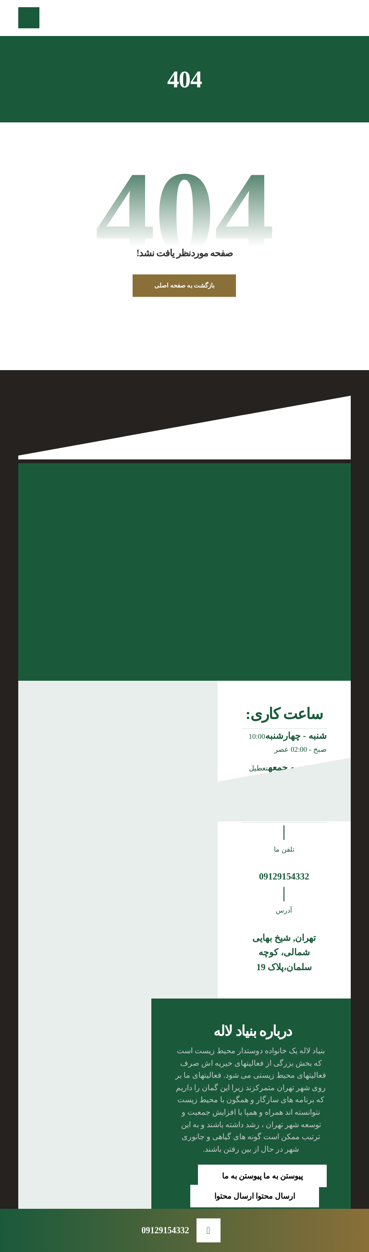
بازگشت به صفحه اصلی (184, 285)
